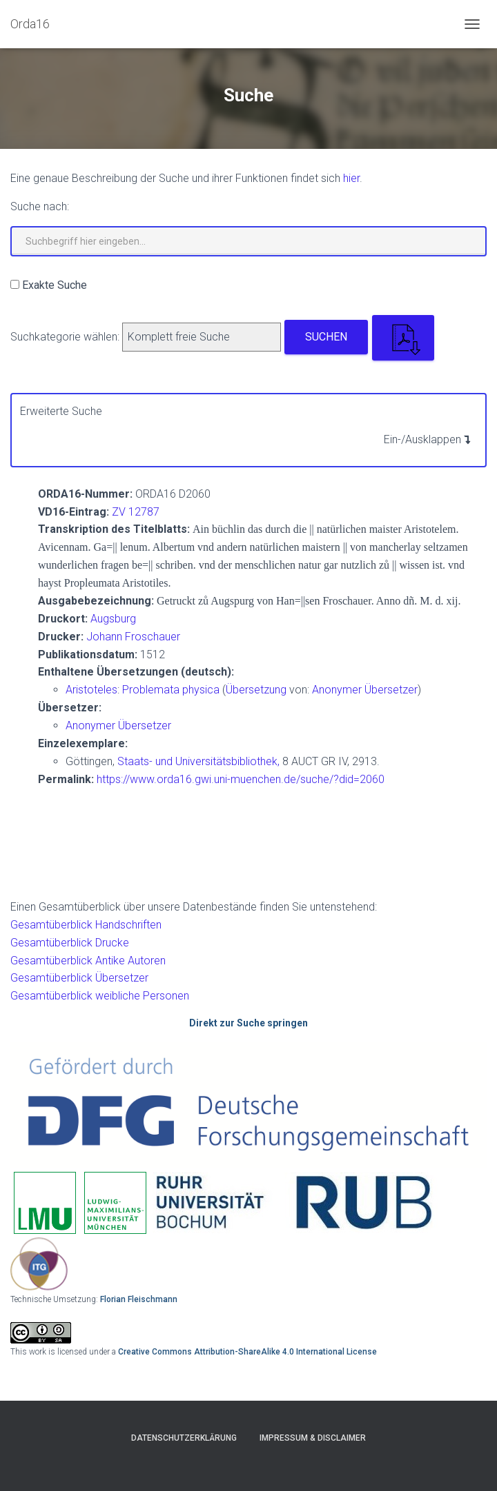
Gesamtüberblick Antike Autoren (88, 960)
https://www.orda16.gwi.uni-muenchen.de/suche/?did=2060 (240, 779)
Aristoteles (91, 689)
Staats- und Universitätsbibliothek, (198, 761)
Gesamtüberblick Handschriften (86, 924)
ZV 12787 (135, 511)
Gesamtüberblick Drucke (69, 942)
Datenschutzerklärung (184, 1438)
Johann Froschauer (133, 636)
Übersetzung (256, 689)
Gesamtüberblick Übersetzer (79, 977)
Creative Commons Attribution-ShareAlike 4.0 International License (247, 1352)
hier (351, 178)
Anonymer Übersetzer (365, 689)
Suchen (326, 336)
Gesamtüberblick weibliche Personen (99, 995)
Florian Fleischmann (138, 1299)
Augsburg (113, 618)
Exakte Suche (54, 285)
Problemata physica (172, 689)
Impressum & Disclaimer (313, 1438)
